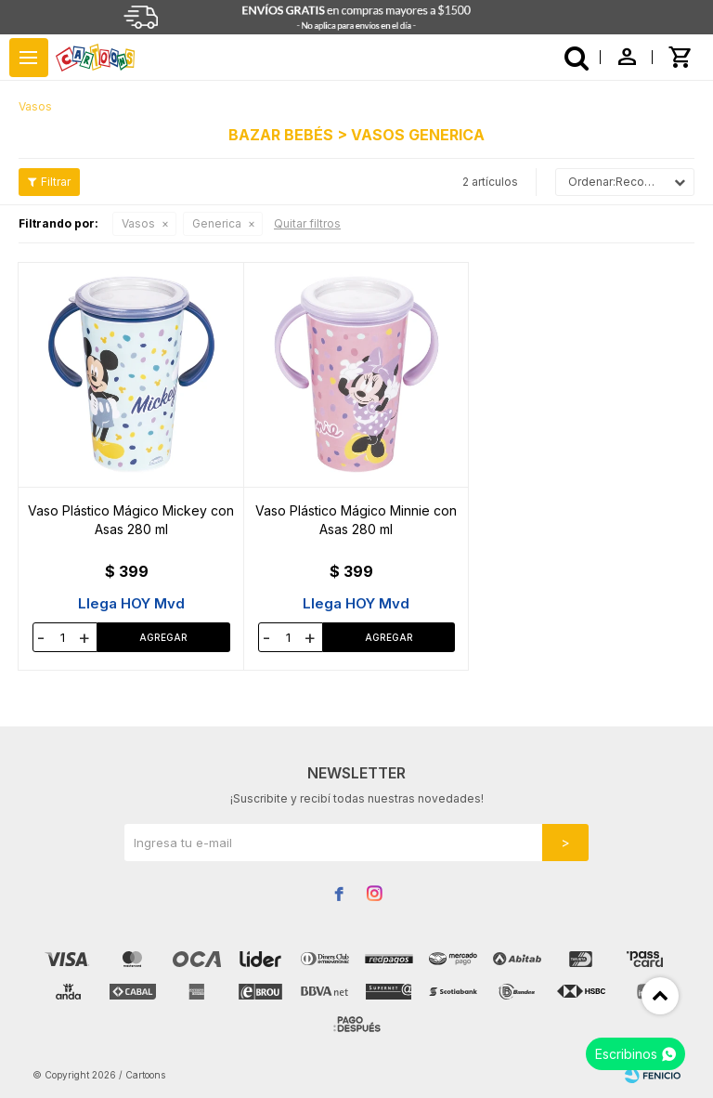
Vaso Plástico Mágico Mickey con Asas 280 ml (131, 520)
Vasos (138, 223)
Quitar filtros (307, 223)
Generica (216, 223)
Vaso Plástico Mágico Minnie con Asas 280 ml (356, 520)
